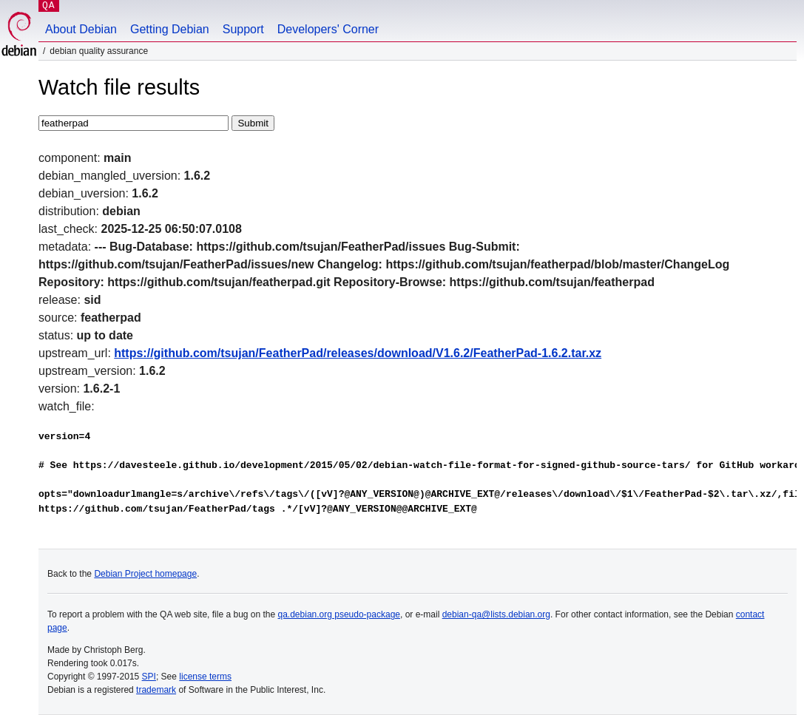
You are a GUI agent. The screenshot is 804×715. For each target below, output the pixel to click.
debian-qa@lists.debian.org (496, 614)
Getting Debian (169, 29)
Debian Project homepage (145, 574)
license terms (205, 676)
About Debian (81, 29)
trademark (156, 690)
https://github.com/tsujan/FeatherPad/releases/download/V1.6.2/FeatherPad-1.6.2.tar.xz (357, 353)
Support (243, 29)
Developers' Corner (328, 29)
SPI (149, 676)
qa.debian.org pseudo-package (339, 614)
